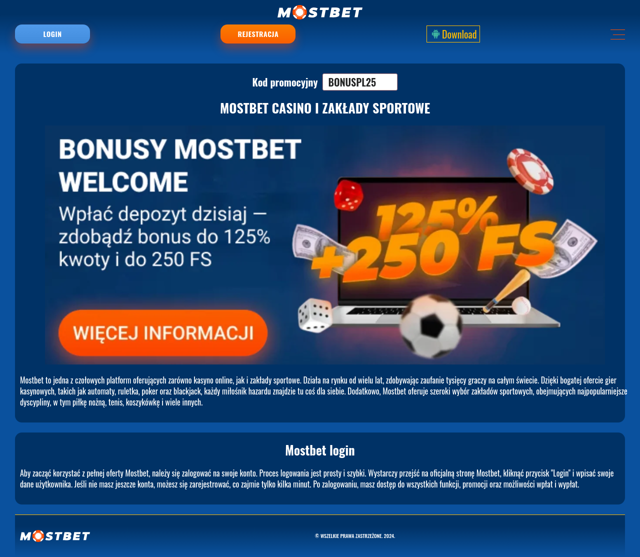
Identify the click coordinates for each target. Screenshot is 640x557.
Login (52, 33)
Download (453, 34)
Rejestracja (258, 33)
